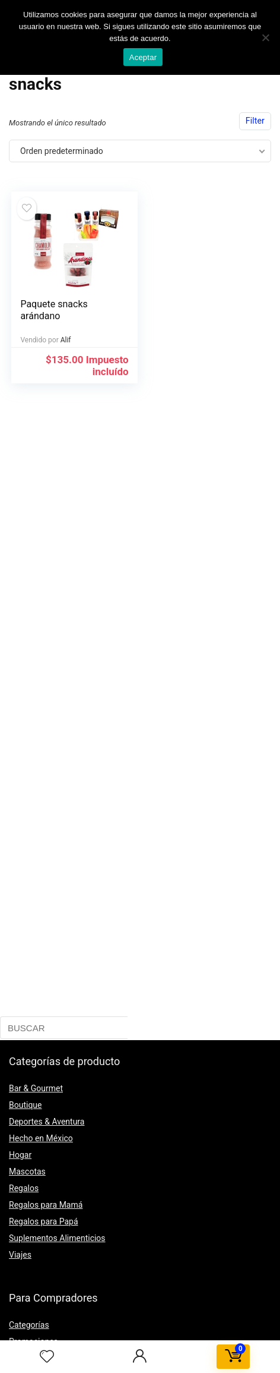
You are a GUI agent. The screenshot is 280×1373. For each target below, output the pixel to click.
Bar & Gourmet (36, 1088)
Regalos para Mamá (45, 1205)
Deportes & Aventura (46, 1121)
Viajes (20, 1254)
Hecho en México (41, 1138)
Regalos (24, 1188)
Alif (66, 340)
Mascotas (27, 1171)
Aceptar (143, 57)
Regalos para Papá (43, 1221)
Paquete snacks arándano (53, 310)
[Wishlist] (47, 1357)
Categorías (29, 1325)
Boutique (25, 1105)
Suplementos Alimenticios (57, 1238)
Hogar (20, 1155)
